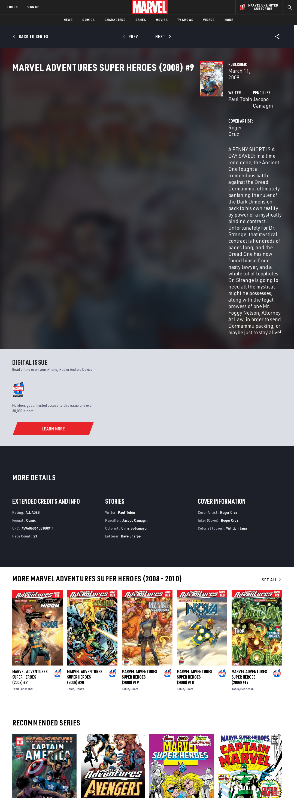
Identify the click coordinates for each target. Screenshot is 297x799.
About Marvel (57, 722)
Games (140, 20)
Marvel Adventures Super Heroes (42, 671)
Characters (115, 20)
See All (272, 447)
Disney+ (102, 730)
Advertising (106, 722)
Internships (56, 746)
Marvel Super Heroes (168, 671)
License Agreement (208, 786)
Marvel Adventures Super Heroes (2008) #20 (84, 544)
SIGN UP (33, 7)
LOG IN (12, 7)
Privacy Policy (45, 786)
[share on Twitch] (277, 748)
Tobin (16, 556)
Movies (162, 20)
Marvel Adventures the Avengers (111, 671)
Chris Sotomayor (134, 395)
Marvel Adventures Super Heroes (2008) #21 (29, 544)
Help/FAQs (53, 730)
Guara (134, 556)
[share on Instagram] (262, 736)
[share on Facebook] (233, 736)
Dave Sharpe (131, 403)
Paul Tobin (109, 116)
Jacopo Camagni (206, 116)
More (229, 20)
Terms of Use (20, 786)
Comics (88, 20)
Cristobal (27, 556)
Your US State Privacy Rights (81, 786)
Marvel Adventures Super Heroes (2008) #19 (139, 544)
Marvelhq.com (108, 738)
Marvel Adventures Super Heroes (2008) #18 (194, 544)
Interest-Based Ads (242, 786)
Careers (52, 738)
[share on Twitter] (247, 736)
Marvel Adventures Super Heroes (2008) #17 (249, 544)
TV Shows (185, 20)
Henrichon (247, 556)
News (68, 20)
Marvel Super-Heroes (237, 671)
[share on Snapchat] (247, 748)
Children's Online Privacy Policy (166, 786)
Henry (80, 556)
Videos (208, 20)
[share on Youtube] (233, 748)
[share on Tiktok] (233, 759)
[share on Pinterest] (262, 748)
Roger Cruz (110, 138)
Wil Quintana (236, 395)
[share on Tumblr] (277, 736)
